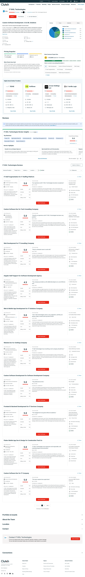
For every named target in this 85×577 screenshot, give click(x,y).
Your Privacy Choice (11, 576)
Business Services (56, 4)
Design (49, 4)
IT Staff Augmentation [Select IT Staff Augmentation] (50, 69)
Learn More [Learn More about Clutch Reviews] (52, 122)
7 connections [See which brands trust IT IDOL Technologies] (29, 12)
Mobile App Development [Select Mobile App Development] (64, 72)
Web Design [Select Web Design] (76, 66)
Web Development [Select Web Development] (52, 66)
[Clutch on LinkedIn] (13, 570)
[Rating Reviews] (11, 12)
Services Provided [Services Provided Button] (7, 167)
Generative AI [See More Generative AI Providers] (67, 34)
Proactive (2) (51, 135)
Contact (12, 16)
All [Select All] (45, 66)
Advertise (67, 565)
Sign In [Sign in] (77, 1)
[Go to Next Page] (48, 502)
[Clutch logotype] (5, 558)
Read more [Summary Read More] (4, 34)
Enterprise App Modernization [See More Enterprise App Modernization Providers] (70, 32)
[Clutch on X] (4, 570)
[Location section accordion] (42, 521)
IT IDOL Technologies (17, 9)
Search (41, 1)
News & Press (25, 565)
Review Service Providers (49, 563)
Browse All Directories (48, 560)
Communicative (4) (27, 135)
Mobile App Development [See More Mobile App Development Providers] (69, 36)
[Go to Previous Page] (38, 502)
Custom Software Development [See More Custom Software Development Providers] (70, 28)
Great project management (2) (39, 135)
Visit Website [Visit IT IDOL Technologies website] (21, 16)
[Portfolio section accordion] (42, 511)
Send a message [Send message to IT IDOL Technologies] (75, 535)
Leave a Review (55, 1)
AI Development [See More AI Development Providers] (67, 30)
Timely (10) (6, 135)
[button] (7, 167)
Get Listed (67, 560)
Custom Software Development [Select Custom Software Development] (65, 66)
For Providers (62, 1)
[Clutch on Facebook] (2, 570)
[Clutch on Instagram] (7, 570)
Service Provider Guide (70, 568)
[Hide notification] (81, 120)
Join (82, 1)
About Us (24, 560)
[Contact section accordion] (42, 525)
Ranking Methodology (27, 568)
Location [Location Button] (32, 167)
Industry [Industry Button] (25, 167)
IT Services (38, 4)
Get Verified (67, 563)
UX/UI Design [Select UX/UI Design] (60, 69)
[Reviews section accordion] (42, 115)
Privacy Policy (3, 576)
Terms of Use (34, 576)
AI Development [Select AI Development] (68, 69)
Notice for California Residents (24, 576)
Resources (73, 4)
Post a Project (81, 4)
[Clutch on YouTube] (10, 570)
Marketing (44, 4)
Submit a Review (76, 162)
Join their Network (32, 16)
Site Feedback (4, 565)
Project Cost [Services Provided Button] (17, 167)
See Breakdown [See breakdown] (73, 140)
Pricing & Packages (65, 4)
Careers (24, 563)
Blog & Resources (47, 565)
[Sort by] (76, 167)
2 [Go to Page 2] (44, 502)
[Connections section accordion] (42, 549)
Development (31, 4)
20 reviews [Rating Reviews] (17, 12)
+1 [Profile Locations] (32, 41)
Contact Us (3, 567)
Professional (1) (59, 135)
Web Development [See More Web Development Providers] (67, 38)
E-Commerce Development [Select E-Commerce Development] (51, 72)
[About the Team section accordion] (42, 516)
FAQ (23, 571)
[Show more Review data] (42, 200)
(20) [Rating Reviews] (76, 137)
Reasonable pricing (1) (9, 138)
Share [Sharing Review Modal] (80, 173)
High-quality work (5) (16, 135)
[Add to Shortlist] (79, 9)
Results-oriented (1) (20, 138)
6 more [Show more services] (48, 75)
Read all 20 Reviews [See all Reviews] (42, 155)
